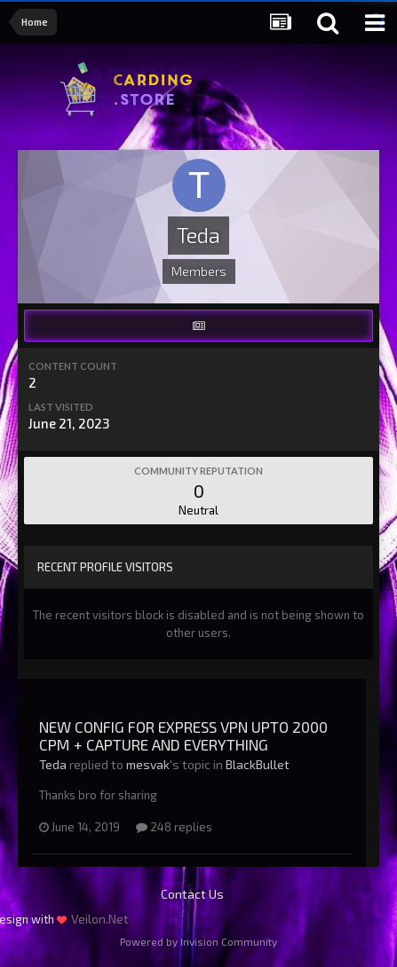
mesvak (148, 764)
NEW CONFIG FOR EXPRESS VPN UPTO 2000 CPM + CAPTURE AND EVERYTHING (183, 735)
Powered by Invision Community (198, 941)
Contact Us (192, 893)
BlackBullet (258, 764)
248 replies (174, 827)
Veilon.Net (100, 918)
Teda (53, 764)
